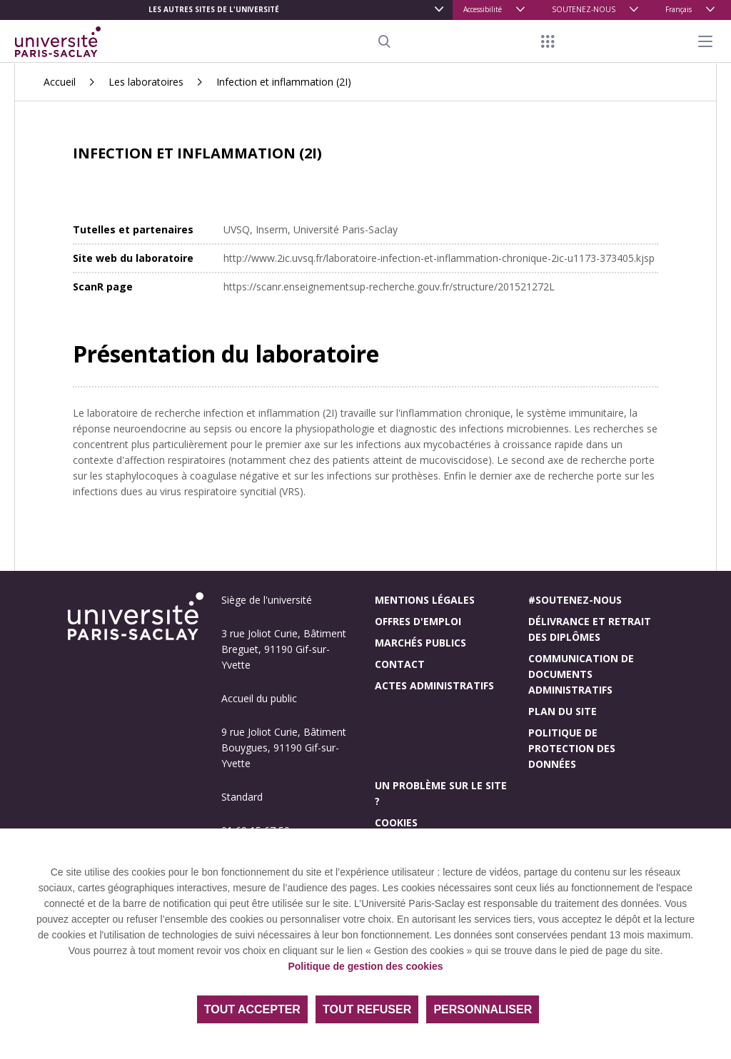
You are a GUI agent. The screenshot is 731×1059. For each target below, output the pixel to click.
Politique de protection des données (571, 748)
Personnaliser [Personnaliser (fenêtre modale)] (482, 1009)
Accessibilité (482, 9)
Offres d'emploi (418, 621)
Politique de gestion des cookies (365, 966)
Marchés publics (420, 642)
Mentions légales (425, 600)
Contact (400, 664)
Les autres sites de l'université (213, 9)
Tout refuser (367, 1009)
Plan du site (562, 711)
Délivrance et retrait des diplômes (589, 629)
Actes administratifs (434, 685)
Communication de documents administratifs (581, 674)
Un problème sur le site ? (441, 793)
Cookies (396, 822)
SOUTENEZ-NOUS (583, 9)
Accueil (60, 81)
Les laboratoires (146, 81)
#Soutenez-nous (575, 600)
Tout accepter (252, 1009)
